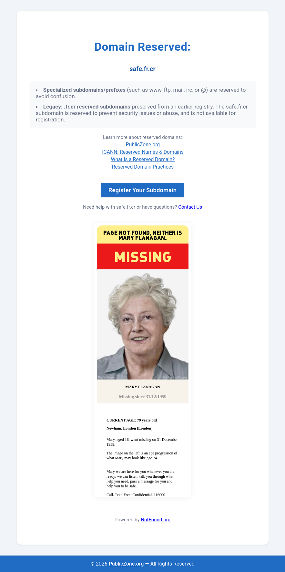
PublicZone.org (143, 144)
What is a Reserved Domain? (143, 159)
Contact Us (190, 207)
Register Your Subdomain (142, 190)
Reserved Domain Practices (143, 167)
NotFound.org (155, 520)
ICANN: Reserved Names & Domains (143, 152)
